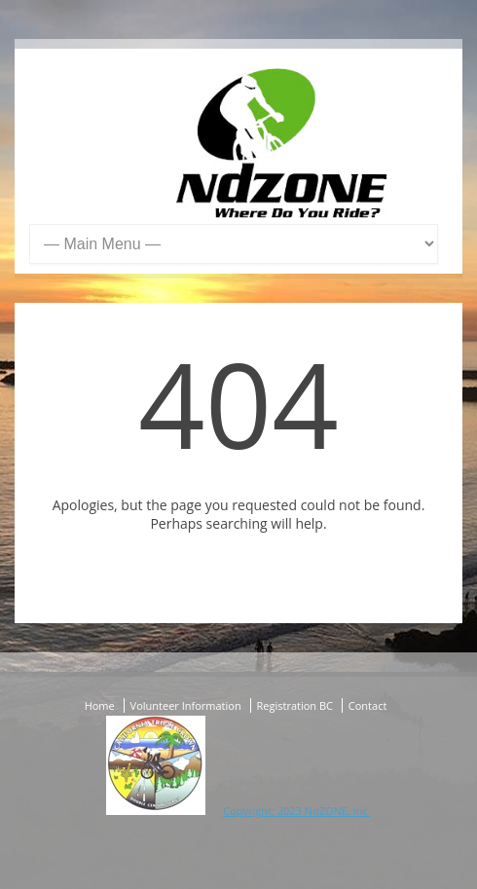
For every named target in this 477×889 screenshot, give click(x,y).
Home (100, 705)
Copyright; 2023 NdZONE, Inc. (296, 810)
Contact (368, 705)
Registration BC (295, 705)
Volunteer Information (185, 705)
